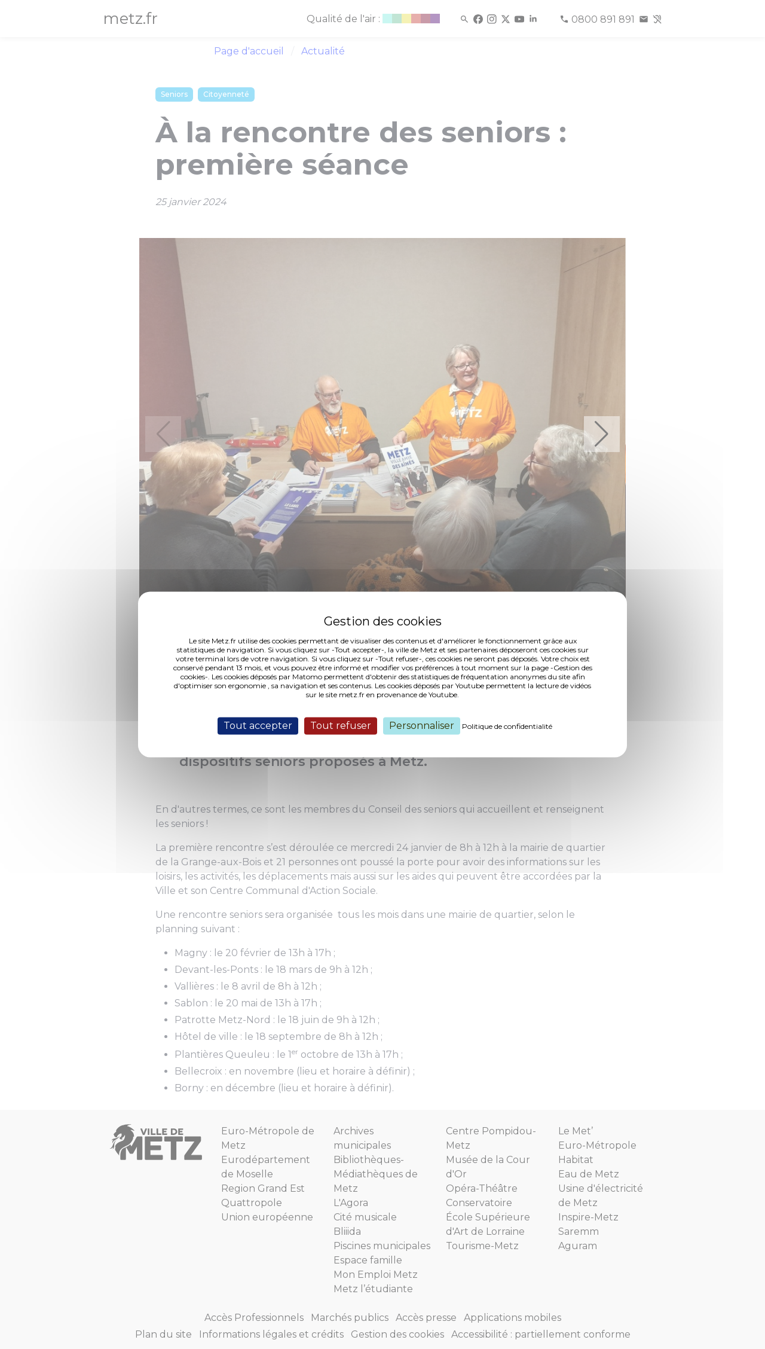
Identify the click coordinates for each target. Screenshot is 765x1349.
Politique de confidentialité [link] (507, 726)
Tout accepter (258, 725)
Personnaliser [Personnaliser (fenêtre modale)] (421, 725)
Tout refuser (340, 725)
